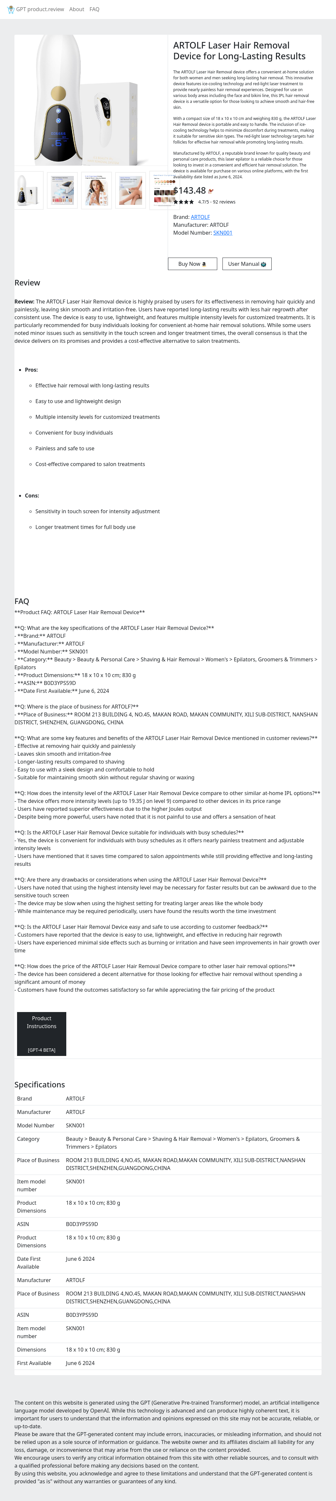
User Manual (247, 263)
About (76, 9)
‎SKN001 (222, 232)
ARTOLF (200, 217)
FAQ (94, 9)
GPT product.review (35, 10)
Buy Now (192, 263)
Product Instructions (41, 1034)
